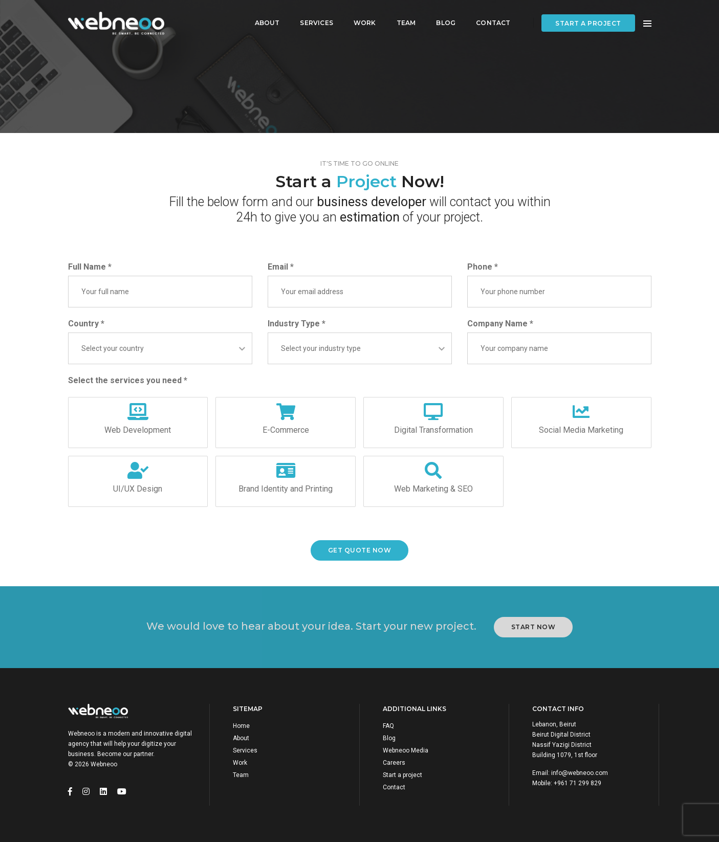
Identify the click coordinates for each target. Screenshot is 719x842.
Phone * (482, 267)
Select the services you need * (127, 380)
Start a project (588, 19)
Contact (490, 18)
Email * (281, 267)
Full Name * (90, 267)
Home (241, 725)
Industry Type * (296, 323)
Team (403, 18)
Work (362, 18)
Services (313, 18)
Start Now (533, 627)
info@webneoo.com (579, 773)
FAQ (388, 725)
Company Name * (500, 323)
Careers (394, 762)
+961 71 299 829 (577, 783)
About (264, 18)
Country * (86, 323)
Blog (443, 18)
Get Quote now (359, 550)
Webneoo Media (405, 750)
